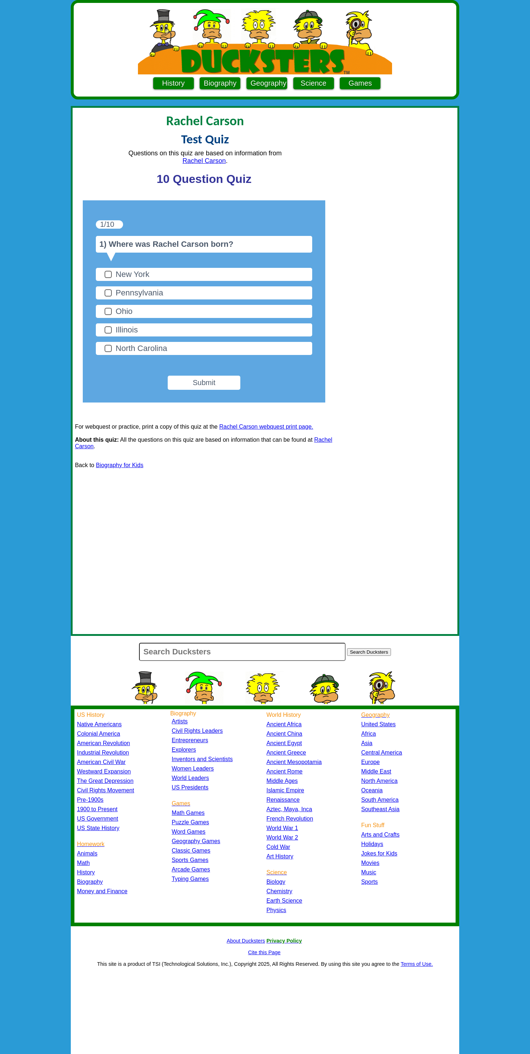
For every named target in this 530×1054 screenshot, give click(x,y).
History (173, 83)
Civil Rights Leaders (197, 731)
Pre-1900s (90, 800)
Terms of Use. (417, 964)
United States (378, 724)
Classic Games (191, 850)
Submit (204, 383)
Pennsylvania (139, 292)
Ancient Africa (284, 724)
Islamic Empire (285, 790)
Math (83, 863)
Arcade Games (191, 869)
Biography (220, 83)
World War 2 (282, 837)
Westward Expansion (104, 771)
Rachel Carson (204, 160)
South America (380, 800)
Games (360, 83)
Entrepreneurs (190, 740)
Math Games (188, 813)
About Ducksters (246, 941)
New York (133, 274)
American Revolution (103, 743)
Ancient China (284, 734)
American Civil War (101, 762)
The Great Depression (105, 781)
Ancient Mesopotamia (294, 762)
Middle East (376, 771)
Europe (370, 762)
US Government (97, 819)
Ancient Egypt (284, 743)
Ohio (124, 311)
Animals (87, 853)
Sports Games (190, 860)
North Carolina (141, 348)
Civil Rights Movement (105, 790)
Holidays (372, 844)
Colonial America (98, 734)
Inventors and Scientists (202, 759)
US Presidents (190, 787)
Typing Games (190, 879)
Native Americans (99, 724)
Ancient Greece (286, 752)
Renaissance (283, 800)
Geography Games (196, 841)
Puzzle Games (190, 822)
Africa (368, 734)
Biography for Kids (119, 465)
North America (379, 781)
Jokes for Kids (379, 853)
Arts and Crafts (380, 835)
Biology (275, 882)
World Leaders (190, 778)
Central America (381, 752)
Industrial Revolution (103, 752)
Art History (279, 856)
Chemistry (279, 891)
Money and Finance (102, 891)
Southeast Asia (380, 809)
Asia (366, 743)
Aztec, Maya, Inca (289, 809)
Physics (276, 910)
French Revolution (289, 819)
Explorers (184, 750)
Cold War (278, 847)
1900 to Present (97, 809)
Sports (369, 882)
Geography (268, 83)
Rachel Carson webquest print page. (266, 427)
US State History (98, 828)
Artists (180, 721)
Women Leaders (193, 768)
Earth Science (284, 901)
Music (368, 872)
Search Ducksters (369, 652)
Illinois (127, 329)
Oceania (372, 790)
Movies (370, 863)
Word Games (188, 832)
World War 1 (282, 828)
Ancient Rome (284, 771)
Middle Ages (282, 781)
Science (313, 83)
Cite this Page (264, 952)
